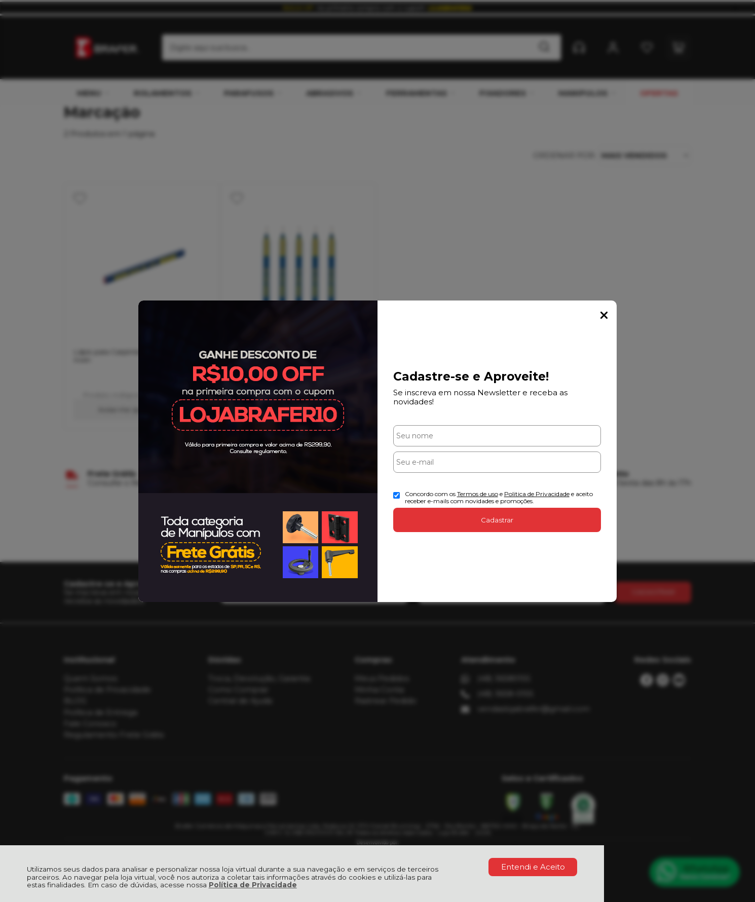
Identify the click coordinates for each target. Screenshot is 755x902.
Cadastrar (497, 520)
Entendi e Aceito (533, 867)
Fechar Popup (604, 315)
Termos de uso (477, 494)
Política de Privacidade (253, 885)
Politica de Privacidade (537, 494)
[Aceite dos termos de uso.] (396, 495)
